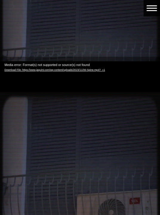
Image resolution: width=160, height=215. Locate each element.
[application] (80, 106)
